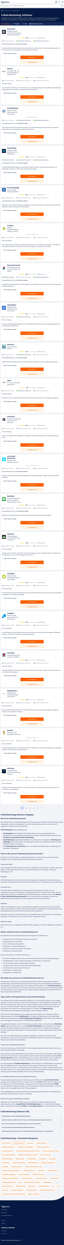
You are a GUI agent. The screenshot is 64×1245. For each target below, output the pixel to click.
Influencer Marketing (19, 1162)
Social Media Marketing (8, 1155)
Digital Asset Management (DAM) (27, 1155)
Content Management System (50, 1151)
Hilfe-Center (4, 1233)
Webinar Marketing (38, 1174)
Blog (20, 1182)
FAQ (24, 23)
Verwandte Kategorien (36, 23)
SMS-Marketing (31, 1159)
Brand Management (26, 1178)
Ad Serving (5, 1190)
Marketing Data (47, 1182)
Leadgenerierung (42, 1143)
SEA (58, 1186)
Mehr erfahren (32, 57)
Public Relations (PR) (41, 1178)
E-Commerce (30, 1143)
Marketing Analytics (28, 1170)
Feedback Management (43, 1147)
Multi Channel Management (32, 1182)
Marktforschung (20, 1186)
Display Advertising (7, 1186)
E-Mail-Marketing (18, 1143)
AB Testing (5, 1166)
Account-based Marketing (47, 1190)
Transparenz (4, 1212)
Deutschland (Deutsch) (14, 1240)
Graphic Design (6, 1143)
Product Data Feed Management (11, 1170)
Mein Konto (4, 1230)
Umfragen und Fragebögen (25, 1147)
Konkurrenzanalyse (16, 1166)
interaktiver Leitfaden (17, 1190)
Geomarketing (54, 1178)
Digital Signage (20, 1159)
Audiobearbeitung (31, 1190)
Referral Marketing (24, 1174)
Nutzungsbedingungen (6, 1215)
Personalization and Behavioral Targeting (13, 1194)
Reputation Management (48, 1162)
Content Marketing (45, 1155)
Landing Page (6, 1162)
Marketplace (42, 1159)
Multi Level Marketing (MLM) (10, 1178)
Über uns (3, 1220)
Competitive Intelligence (9, 1174)
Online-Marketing (33, 1162)
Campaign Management (9, 1182)
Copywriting (41, 1170)
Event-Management (7, 1151)
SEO (53, 1186)
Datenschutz (4, 1209)
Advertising (52, 1159)
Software (3, 1223)
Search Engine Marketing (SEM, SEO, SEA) (27, 1151)
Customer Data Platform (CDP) (33, 1166)
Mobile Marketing (53, 1170)
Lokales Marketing (43, 1186)
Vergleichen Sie (32, 62)
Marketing (6, 10)
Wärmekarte (31, 1186)
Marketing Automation (8, 1147)
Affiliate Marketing (7, 1159)
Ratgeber (16, 23)
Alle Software (6, 23)
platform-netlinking (33, 1194)
